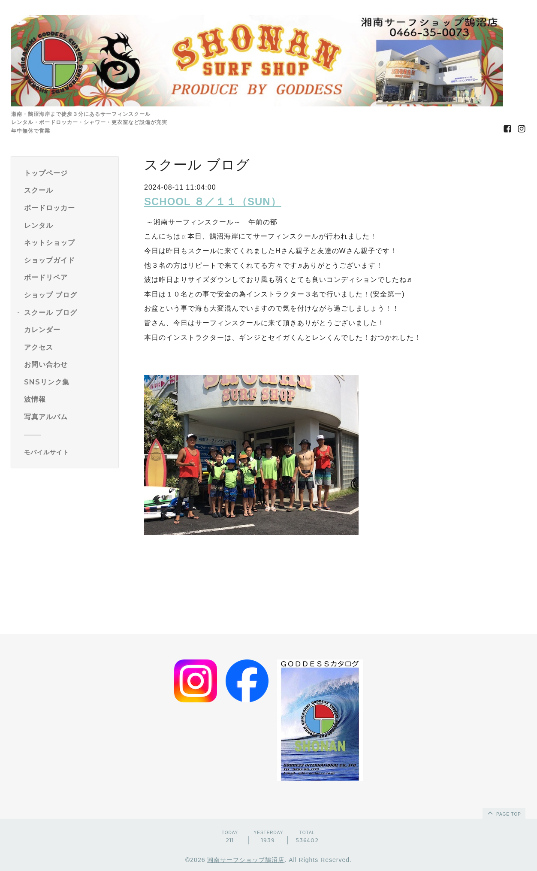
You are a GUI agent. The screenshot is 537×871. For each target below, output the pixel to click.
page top (503, 812)
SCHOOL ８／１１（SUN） (212, 201)
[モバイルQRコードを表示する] (68, 452)
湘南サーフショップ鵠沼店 (245, 859)
